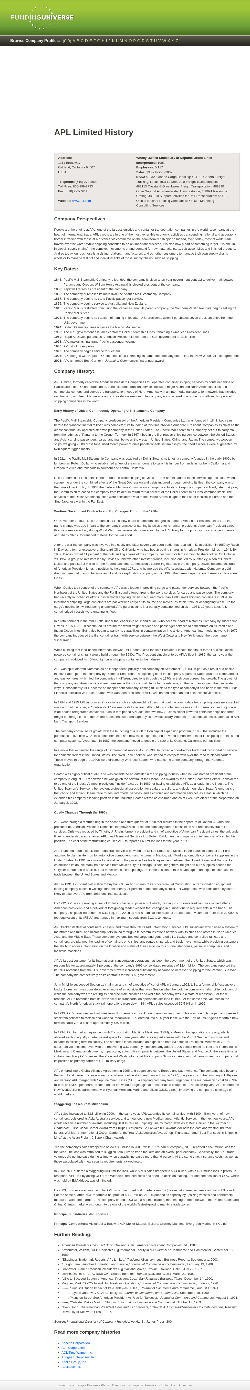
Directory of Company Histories (134, 1385)
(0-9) (67, 41)
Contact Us (167, 1385)
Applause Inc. (71, 1367)
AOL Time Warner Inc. (77, 1352)
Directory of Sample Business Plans (83, 1385)
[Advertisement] (147, 89)
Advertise (185, 1385)
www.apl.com (81, 201)
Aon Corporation (73, 1347)
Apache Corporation (76, 1343)
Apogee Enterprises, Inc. (79, 1357)
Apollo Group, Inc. (74, 1362)
